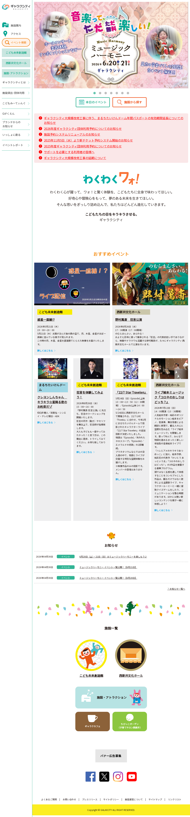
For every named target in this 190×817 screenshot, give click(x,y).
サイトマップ (155, 801)
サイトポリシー (111, 801)
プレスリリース (89, 801)
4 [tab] (111, 93)
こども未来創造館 (16, 52)
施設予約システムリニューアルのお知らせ (72, 136)
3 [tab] (105, 93)
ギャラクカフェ (92, 727)
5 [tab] (117, 93)
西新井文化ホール (16, 63)
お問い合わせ (69, 801)
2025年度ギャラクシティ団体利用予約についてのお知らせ (83, 147)
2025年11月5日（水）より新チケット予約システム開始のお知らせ (88, 142)
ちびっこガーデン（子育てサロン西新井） (129, 727)
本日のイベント (96, 103)
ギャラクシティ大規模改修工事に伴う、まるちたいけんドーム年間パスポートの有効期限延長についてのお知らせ (113, 122)
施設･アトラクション (16, 73)
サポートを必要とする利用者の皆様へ (69, 153)
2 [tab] (100, 93)
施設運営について (134, 801)
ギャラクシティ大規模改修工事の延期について (75, 159)
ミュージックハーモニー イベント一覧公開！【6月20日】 (108, 579)
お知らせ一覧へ (176, 590)
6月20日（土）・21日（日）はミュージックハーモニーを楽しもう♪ (113, 558)
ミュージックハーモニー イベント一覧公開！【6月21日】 (108, 568)
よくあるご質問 (49, 801)
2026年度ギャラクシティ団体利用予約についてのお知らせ (83, 130)
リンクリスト (174, 801)
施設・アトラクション (112, 699)
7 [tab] (128, 93)
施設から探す (133, 103)
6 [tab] (122, 93)
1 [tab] (94, 93)
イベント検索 (18, 42)
